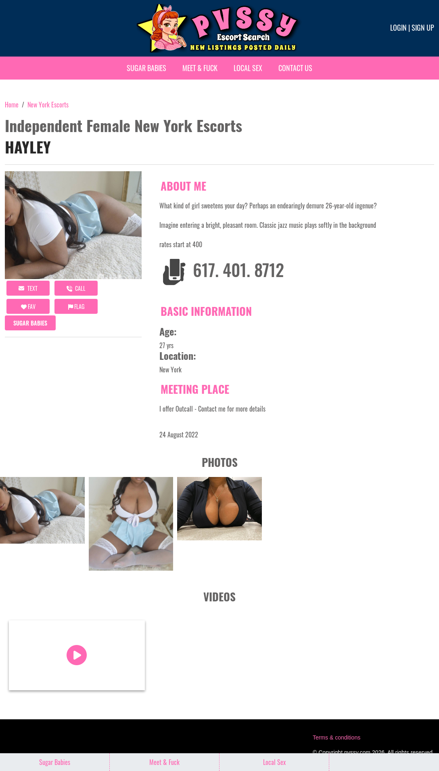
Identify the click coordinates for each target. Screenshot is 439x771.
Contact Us (295, 68)
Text (28, 288)
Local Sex (248, 68)
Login (398, 27)
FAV (28, 306)
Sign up (423, 27)
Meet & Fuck (199, 68)
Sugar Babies (146, 68)
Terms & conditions (336, 737)
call (76, 288)
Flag (76, 306)
